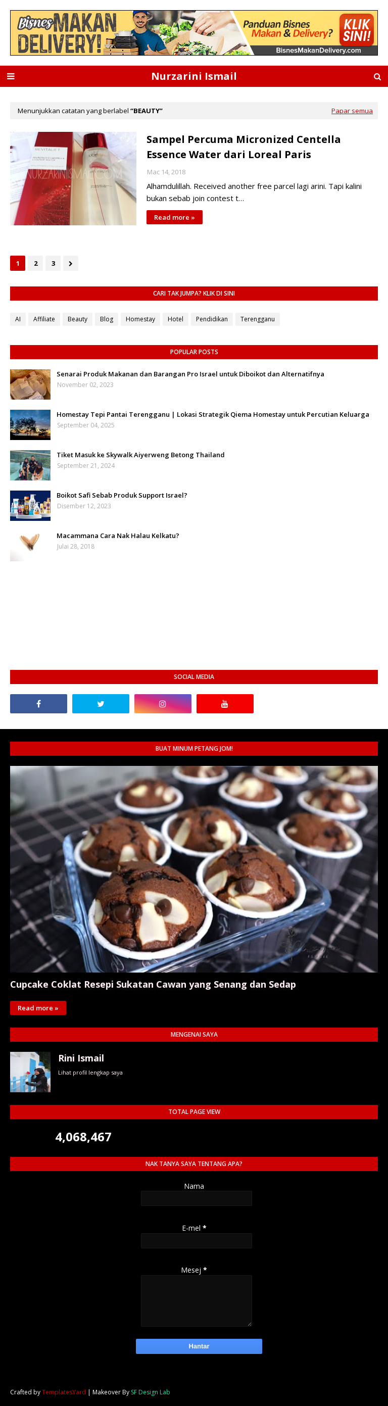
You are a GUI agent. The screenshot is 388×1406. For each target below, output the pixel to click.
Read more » (174, 217)
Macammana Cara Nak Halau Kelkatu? (118, 535)
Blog (106, 319)
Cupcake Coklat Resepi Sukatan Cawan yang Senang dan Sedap (153, 984)
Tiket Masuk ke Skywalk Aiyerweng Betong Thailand (141, 454)
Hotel (175, 319)
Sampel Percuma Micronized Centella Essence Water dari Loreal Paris (244, 146)
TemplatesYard (64, 1392)
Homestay (140, 319)
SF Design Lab (150, 1392)
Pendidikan (212, 319)
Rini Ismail (81, 1058)
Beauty (77, 319)
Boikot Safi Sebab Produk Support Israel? (122, 495)
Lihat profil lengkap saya (90, 1072)
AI (18, 319)
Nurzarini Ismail (194, 76)
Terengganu (257, 319)
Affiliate (44, 319)
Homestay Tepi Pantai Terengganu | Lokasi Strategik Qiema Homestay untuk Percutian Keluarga (213, 414)
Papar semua (352, 110)
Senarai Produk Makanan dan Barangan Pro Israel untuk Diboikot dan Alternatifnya (190, 373)
